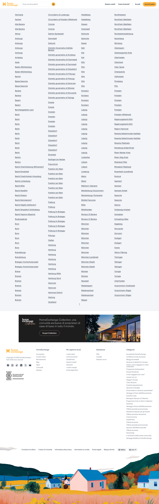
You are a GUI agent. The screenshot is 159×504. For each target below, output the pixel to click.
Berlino (18, 157)
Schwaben (118, 214)
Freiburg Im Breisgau (56, 212)
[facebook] (8, 365)
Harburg (51, 297)
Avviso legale (96, 449)
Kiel (82, 53)
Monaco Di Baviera (89, 214)
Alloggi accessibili (132, 359)
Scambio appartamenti (134, 385)
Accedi (137, 4)
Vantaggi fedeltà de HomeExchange (139, 438)
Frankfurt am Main (55, 174)
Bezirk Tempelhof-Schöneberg (27, 210)
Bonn (17, 224)
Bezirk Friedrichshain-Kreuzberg (28, 176)
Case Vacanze (131, 382)
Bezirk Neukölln (21, 191)
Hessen (84, 24)
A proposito (40, 354)
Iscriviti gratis (150, 4)
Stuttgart (117, 238)
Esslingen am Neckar (56, 159)
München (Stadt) (88, 262)
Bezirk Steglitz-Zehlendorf (25, 205)
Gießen (51, 240)
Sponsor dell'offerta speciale (136, 427)
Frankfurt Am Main (55, 169)
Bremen (18, 276)
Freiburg (51, 202)
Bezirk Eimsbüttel (22, 172)
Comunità (39, 367)
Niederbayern (86, 286)
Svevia (117, 248)
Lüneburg (85, 172)
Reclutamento (41, 359)
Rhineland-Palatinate (122, 167)
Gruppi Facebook (132, 372)
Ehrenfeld (52, 155)
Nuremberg (119, 38)
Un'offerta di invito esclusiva (135, 357)
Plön (116, 86)
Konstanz (85, 91)
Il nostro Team (41, 357)
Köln (83, 62)
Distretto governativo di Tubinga (61, 98)
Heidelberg (85, 15)
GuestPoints (70, 359)
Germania (19, 15)
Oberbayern (119, 48)
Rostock (117, 176)
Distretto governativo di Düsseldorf (62, 69)
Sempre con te (101, 359)
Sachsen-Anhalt (120, 191)
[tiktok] (17, 365)
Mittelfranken (86, 210)
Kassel (84, 43)
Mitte (83, 205)
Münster (84, 271)
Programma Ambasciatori (135, 369)
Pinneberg (118, 81)
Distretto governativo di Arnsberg (61, 55)
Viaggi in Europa (132, 380)
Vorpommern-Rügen (122, 290)
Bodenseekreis (21, 219)
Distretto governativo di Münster (61, 88)
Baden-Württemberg (23, 67)
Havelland (52, 302)
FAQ (97, 354)
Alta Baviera (20, 24)
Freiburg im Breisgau (56, 216)
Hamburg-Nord (54, 278)
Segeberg (118, 224)
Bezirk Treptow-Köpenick (25, 214)
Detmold (51, 43)
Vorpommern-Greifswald (124, 286)
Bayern (18, 100)
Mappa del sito (109, 449)
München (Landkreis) (89, 257)
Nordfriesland (120, 15)
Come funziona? (124, 4)
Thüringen (118, 257)
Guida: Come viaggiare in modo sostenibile (137, 365)
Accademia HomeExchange (136, 354)
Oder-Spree (119, 67)
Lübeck (84, 162)
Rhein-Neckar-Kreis (122, 153)
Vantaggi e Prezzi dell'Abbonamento (138, 393)
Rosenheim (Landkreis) (123, 172)
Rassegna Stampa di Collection (137, 398)
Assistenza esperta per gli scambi (138, 412)
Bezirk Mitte (20, 186)
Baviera (18, 91)
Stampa (39, 370)
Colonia (51, 24)
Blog (37, 362)
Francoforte (53, 164)
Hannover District (55, 293)
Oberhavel (118, 62)
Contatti (99, 357)
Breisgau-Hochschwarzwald (26, 262)
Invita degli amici (72, 370)
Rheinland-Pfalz (120, 162)
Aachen (18, 19)
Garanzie (69, 365)
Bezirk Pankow (21, 195)
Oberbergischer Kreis (123, 53)
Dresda (51, 102)
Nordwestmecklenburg (123, 34)
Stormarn (118, 233)
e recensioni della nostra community (138, 435)
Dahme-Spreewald (56, 34)
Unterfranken (119, 281)
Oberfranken (119, 57)
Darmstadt (52, 38)
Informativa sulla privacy (63, 449)
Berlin (17, 115)
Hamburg (52, 245)
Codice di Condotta (45, 449)
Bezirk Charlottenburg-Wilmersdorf (29, 167)
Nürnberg (118, 43)
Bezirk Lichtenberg (22, 181)
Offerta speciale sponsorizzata (137, 409)
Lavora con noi (131, 377)
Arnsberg (19, 57)
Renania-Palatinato (122, 143)
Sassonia (118, 195)
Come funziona (131, 417)
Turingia (117, 271)
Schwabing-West (121, 219)
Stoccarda (118, 229)
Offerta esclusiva (132, 422)
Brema (17, 271)
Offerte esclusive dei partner (136, 414)
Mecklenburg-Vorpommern (92, 191)
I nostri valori (70, 354)
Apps (38, 365)
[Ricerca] (53, 4)
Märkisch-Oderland (89, 186)
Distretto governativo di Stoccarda (62, 93)
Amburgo (19, 38)
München (85, 224)
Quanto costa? (110, 4)
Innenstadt (85, 29)
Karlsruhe (85, 34)
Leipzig (84, 110)
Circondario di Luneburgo (58, 15)
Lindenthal (85, 157)
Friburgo (51, 235)
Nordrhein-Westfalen (122, 19)
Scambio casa (131, 396)
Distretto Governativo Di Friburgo (61, 74)
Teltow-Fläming (120, 252)
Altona (17, 34)
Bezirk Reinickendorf (23, 200)
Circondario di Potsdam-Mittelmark (62, 19)
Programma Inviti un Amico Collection (139, 401)
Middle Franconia (88, 200)
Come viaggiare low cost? (135, 374)
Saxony (117, 205)
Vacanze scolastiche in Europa (137, 362)
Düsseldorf (52, 131)
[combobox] (38, 4)
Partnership (130, 433)
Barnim (18, 77)
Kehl (83, 48)
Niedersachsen (87, 290)
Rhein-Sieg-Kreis (121, 157)
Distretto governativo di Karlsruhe (62, 83)
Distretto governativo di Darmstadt (62, 64)
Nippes (84, 300)
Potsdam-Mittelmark (122, 115)
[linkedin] (21, 365)
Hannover (52, 283)
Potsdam (118, 91)
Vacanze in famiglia (133, 388)
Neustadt (85, 281)
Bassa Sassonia (21, 81)
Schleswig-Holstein (122, 210)
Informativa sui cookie (81, 449)
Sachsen (117, 186)
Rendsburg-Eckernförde (124, 148)
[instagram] (12, 365)
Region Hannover (121, 129)
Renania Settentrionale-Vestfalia (127, 134)
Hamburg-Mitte (54, 274)
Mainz (83, 176)
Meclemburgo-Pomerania (91, 195)
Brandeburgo (20, 252)
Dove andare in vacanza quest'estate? (139, 390)
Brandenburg (20, 257)
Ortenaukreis (119, 72)
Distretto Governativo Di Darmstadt (62, 60)
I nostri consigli (71, 367)
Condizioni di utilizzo (28, 449)
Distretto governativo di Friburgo (61, 79)
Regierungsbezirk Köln (123, 119)
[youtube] (30, 365)
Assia (17, 62)
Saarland (118, 181)
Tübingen (118, 262)
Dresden (51, 112)
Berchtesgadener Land (24, 110)
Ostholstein (119, 77)
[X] (25, 365)
